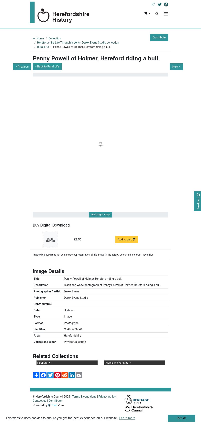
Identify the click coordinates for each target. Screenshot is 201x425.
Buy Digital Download (51, 225)
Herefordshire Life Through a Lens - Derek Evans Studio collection (78, 42)
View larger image (100, 214)
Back (48, 66)
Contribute (159, 37)
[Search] (157, 13)
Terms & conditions (84, 396)
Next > (176, 66)
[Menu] (166, 13)
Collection (54, 38)
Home (40, 38)
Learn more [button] (127, 418)
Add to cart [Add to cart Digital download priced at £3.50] (127, 239)
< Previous (22, 66)
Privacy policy (107, 396)
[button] (147, 13)
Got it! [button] (181, 418)
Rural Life (43, 47)
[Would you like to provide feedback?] (197, 201)
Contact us (39, 400)
